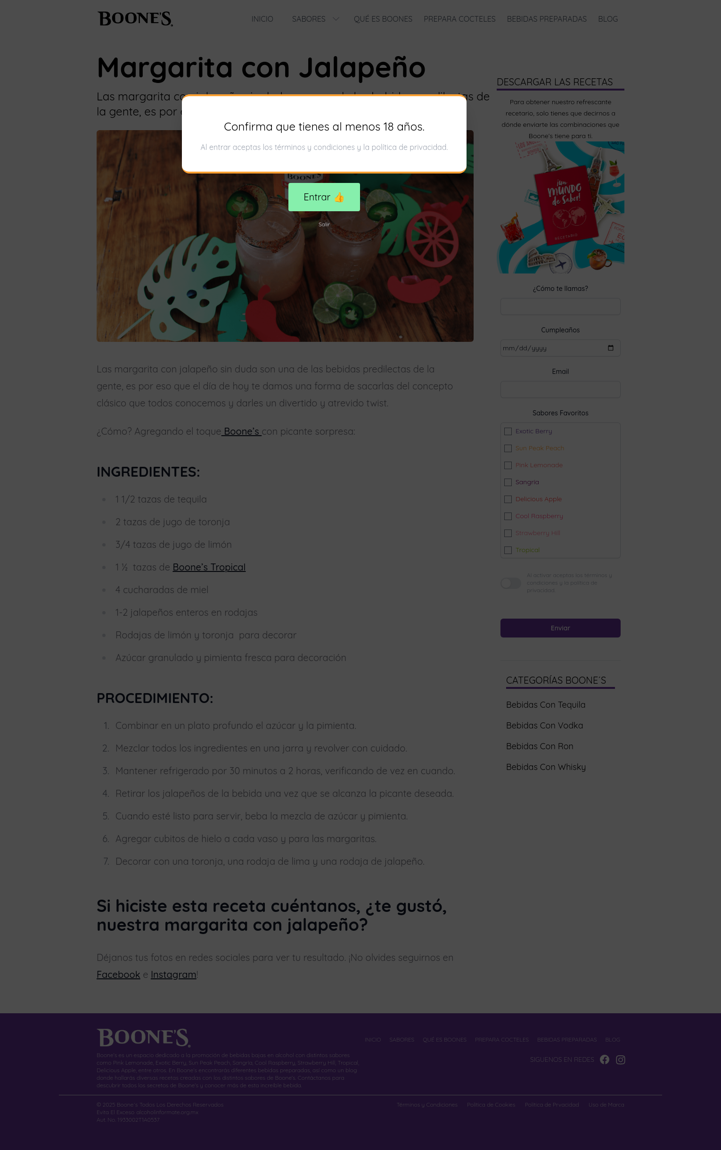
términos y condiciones (315, 147)
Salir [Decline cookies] (324, 224)
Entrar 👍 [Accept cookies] (323, 197)
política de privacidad (409, 147)
